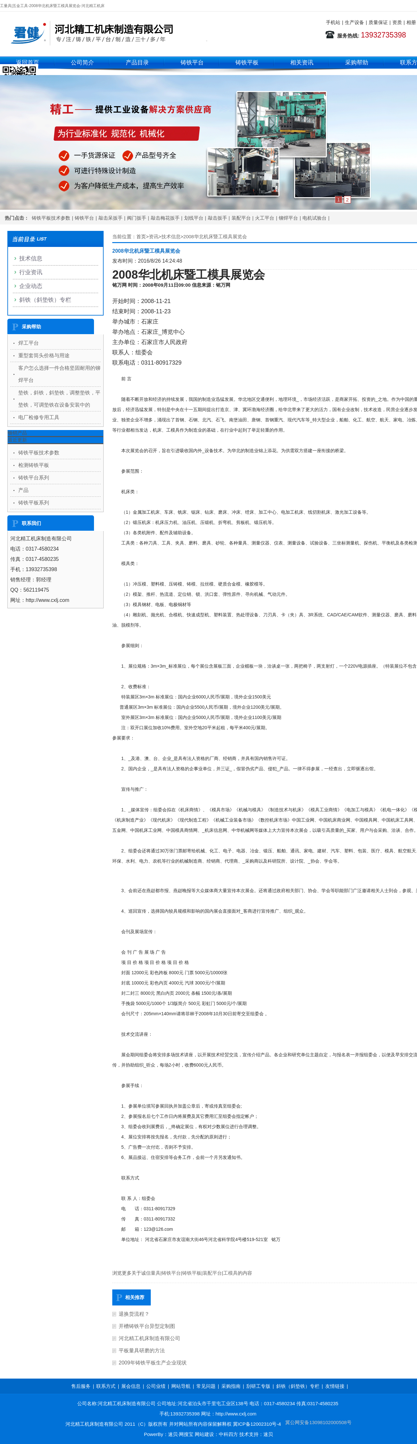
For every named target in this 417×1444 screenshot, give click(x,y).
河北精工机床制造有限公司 (149, 1338)
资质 (397, 22)
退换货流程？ (134, 1314)
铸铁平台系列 (33, 477)
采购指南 (231, 1386)
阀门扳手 (136, 218)
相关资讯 (301, 62)
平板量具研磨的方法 (142, 1350)
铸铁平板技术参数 (51, 218)
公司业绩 (156, 1386)
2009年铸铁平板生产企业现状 (153, 1362)
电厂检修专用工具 (38, 417)
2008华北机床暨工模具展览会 (215, 236)
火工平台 (264, 218)
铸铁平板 (247, 62)
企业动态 (30, 286)
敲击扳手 (217, 218)
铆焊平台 (288, 218)
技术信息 (171, 236)
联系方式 (105, 1386)
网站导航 (181, 1386)
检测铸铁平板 (33, 465)
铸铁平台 (192, 62)
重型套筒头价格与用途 (44, 355)
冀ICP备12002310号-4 (257, 1424)
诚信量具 (150, 1273)
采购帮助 (356, 62)
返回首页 (27, 62)
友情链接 (335, 1386)
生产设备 (354, 22)
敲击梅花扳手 (165, 218)
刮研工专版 (258, 1386)
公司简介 (82, 62)
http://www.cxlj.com (236, 1413)
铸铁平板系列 (33, 502)
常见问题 (206, 1386)
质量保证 (378, 22)
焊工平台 (28, 343)
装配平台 (241, 218)
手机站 (333, 22)
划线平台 (193, 218)
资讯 (153, 236)
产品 (23, 490)
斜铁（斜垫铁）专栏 (45, 300)
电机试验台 (314, 218)
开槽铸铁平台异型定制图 (147, 1326)
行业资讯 (30, 272)
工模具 (230, 1273)
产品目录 (137, 62)
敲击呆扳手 (110, 218)
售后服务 (80, 1386)
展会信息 (130, 1386)
